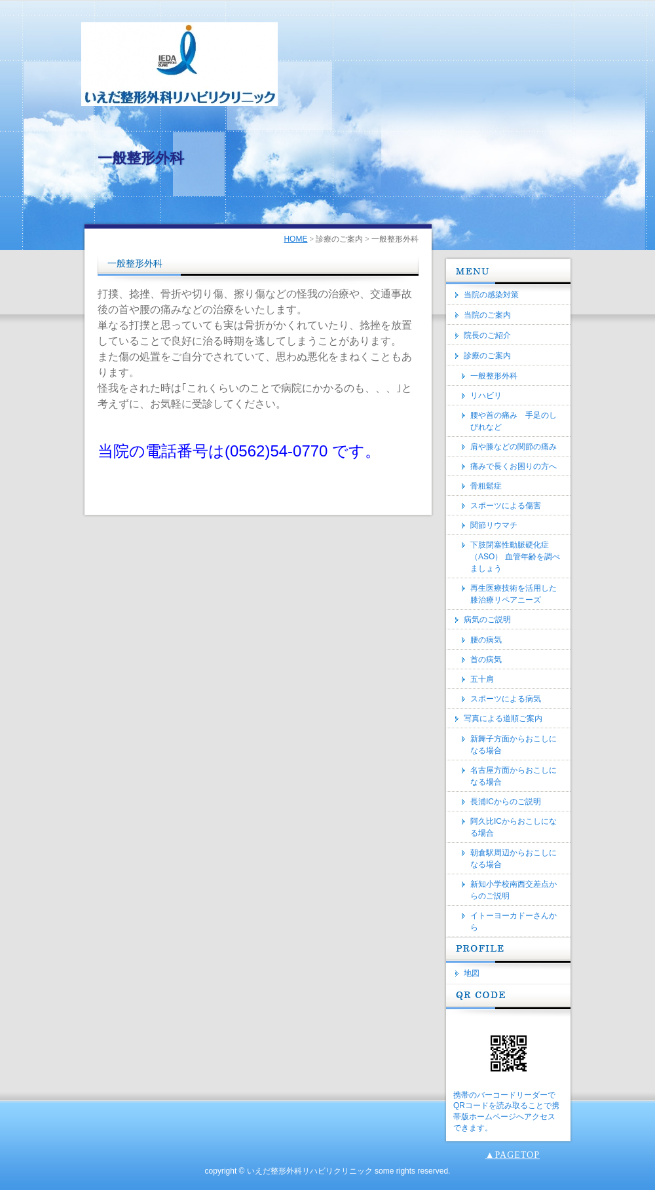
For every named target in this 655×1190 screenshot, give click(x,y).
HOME (295, 239)
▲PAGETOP (512, 1155)
